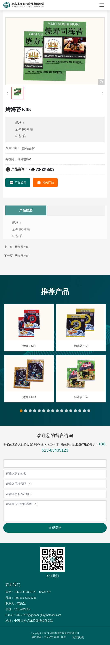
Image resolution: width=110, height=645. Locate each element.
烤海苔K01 (29, 345)
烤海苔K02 (81, 345)
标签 (63, 636)
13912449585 (22, 609)
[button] (21, 410)
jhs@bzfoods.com (50, 615)
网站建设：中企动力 (42, 637)
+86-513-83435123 (41, 169)
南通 (56, 637)
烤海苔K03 (29, 397)
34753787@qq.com (27, 615)
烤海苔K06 (21, 255)
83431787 (45, 592)
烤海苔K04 (21, 247)
